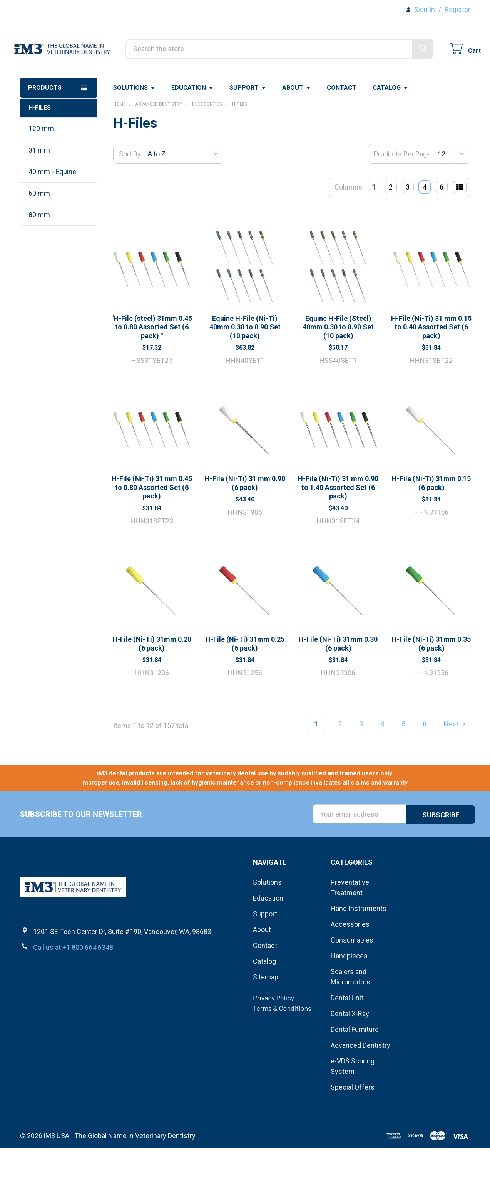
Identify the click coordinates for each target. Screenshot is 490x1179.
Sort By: (130, 185)
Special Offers (353, 1118)
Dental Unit (347, 1029)
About (296, 119)
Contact (341, 119)
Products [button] (45, 119)
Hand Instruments (358, 940)
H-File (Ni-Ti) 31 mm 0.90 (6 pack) (245, 514)
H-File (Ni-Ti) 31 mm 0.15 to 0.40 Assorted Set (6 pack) (431, 358)
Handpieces (349, 987)
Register (457, 9)
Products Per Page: (403, 185)
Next (456, 755)
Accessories (350, 955)
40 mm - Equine (52, 203)
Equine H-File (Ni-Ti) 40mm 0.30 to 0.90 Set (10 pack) (245, 358)
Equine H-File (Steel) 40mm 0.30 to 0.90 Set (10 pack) (338, 358)
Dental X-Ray (350, 1045)
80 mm (39, 246)
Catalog (390, 119)
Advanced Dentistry (360, 1076)
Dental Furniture (355, 1061)
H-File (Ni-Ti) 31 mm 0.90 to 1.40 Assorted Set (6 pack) (338, 519)
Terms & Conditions (282, 1039)
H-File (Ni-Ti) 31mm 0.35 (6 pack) (431, 675)
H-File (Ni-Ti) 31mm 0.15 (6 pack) (431, 514)
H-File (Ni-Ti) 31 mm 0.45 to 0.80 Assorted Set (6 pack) (152, 519)
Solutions (134, 119)
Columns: (349, 219)
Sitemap (265, 1008)
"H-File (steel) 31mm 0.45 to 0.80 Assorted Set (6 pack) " (151, 358)
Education (192, 119)
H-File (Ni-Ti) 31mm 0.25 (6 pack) (245, 675)
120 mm (41, 160)
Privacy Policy (273, 1029)
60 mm (39, 225)
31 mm (39, 182)
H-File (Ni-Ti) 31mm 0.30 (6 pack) (338, 675)
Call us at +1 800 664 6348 (73, 978)
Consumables (352, 971)
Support (247, 119)
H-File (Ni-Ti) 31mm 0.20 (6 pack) (151, 675)
